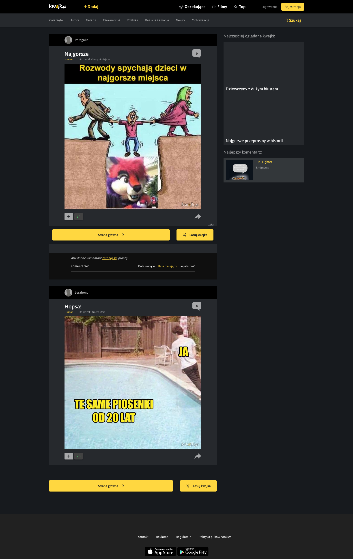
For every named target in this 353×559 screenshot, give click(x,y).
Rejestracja (293, 7)
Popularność (187, 266)
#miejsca (104, 59)
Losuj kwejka (195, 235)
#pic (102, 312)
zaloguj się (109, 258)
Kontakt (143, 537)
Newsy (180, 20)
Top (242, 6)
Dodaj (93, 6)
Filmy (222, 6)
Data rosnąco (146, 266)
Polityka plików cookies (215, 537)
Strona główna (111, 235)
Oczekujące (195, 6)
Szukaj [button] (295, 20)
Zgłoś (211, 224)
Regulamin (183, 537)
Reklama (162, 537)
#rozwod (85, 59)
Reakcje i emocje (157, 20)
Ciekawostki (111, 20)
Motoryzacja (200, 20)
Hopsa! (73, 306)
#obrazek (85, 312)
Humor (74, 20)
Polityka (132, 20)
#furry (94, 59)
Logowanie (269, 7)
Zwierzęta (56, 20)
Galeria (91, 20)
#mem (95, 312)
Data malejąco (167, 266)
